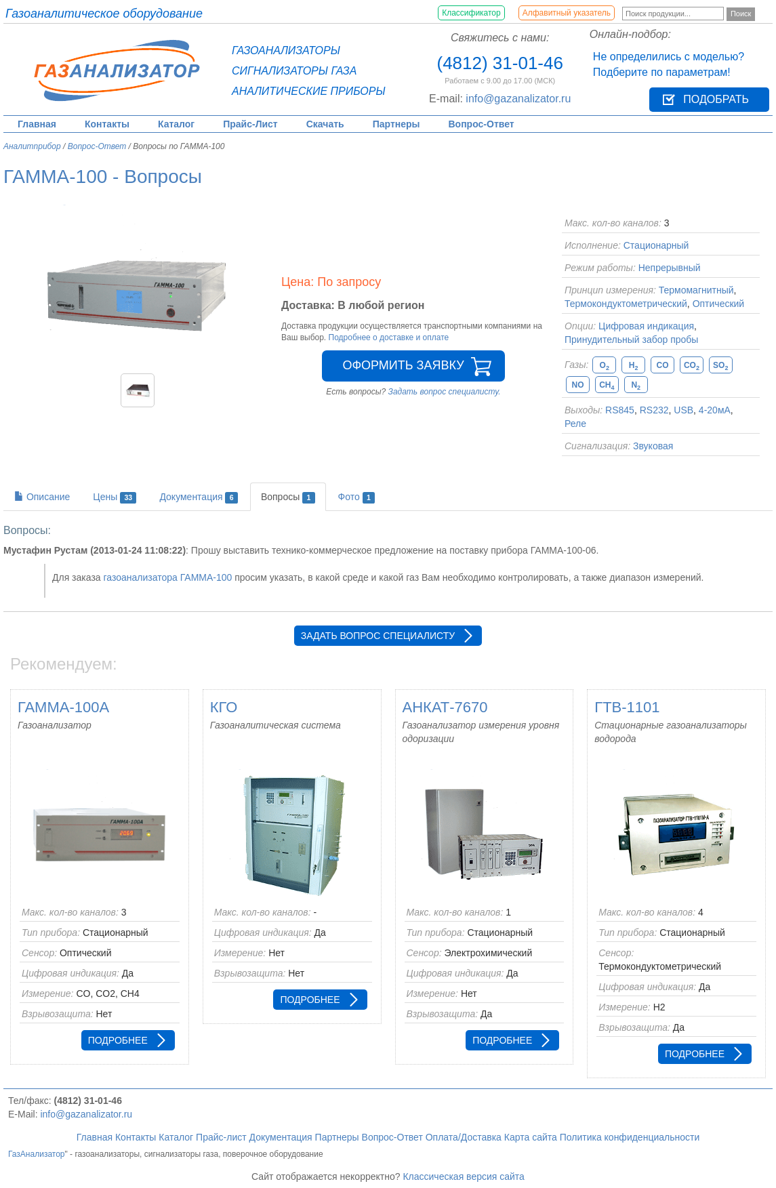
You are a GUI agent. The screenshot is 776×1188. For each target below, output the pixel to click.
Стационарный (656, 245)
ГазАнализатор (36, 1154)
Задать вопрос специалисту (378, 635)
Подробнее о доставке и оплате (389, 337)
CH (606, 385)
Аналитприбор (32, 146)
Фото (356, 497)
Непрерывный (669, 267)
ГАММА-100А (63, 707)
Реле (575, 423)
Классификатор (471, 13)
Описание (42, 496)
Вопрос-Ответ (481, 124)
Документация (198, 497)
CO (663, 365)
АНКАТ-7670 (445, 707)
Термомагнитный (696, 290)
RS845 (619, 410)
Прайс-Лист (250, 124)
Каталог (176, 124)
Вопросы (288, 497)
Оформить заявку (403, 365)
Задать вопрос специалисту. (444, 391)
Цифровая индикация (646, 326)
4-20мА (715, 410)
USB (683, 410)
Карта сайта (530, 1137)
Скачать (325, 124)
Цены (114, 497)
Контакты (107, 124)
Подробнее (118, 1040)
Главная (37, 124)
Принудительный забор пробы (631, 339)
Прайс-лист (221, 1137)
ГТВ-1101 (626, 707)
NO (578, 385)
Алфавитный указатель (567, 13)
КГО (224, 707)
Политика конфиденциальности (630, 1137)
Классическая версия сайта (464, 1176)
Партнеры (396, 124)
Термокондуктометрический (626, 303)
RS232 (654, 410)
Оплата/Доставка (464, 1137)
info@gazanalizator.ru (518, 98)
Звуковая (653, 446)
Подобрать (716, 99)
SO (720, 366)
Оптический (719, 303)
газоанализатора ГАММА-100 (167, 577)
